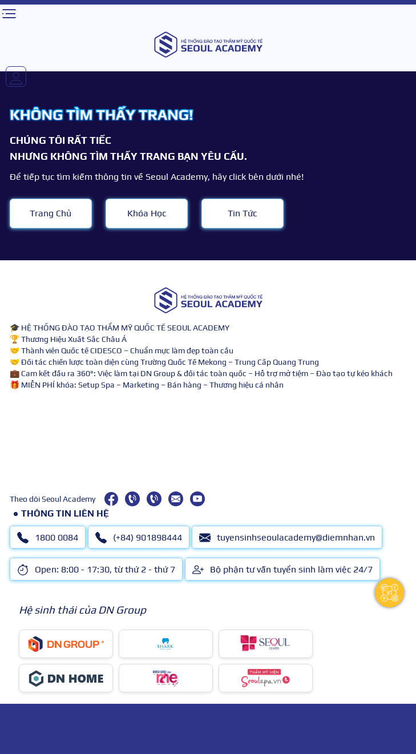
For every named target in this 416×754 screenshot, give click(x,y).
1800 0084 (47, 537)
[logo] (208, 44)
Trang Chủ (50, 213)
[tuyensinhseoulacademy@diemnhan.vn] (175, 498)
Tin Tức (242, 213)
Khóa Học (146, 213)
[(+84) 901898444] (154, 498)
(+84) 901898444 (138, 537)
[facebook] (111, 499)
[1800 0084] (132, 498)
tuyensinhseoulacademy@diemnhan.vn (287, 537)
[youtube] (197, 498)
